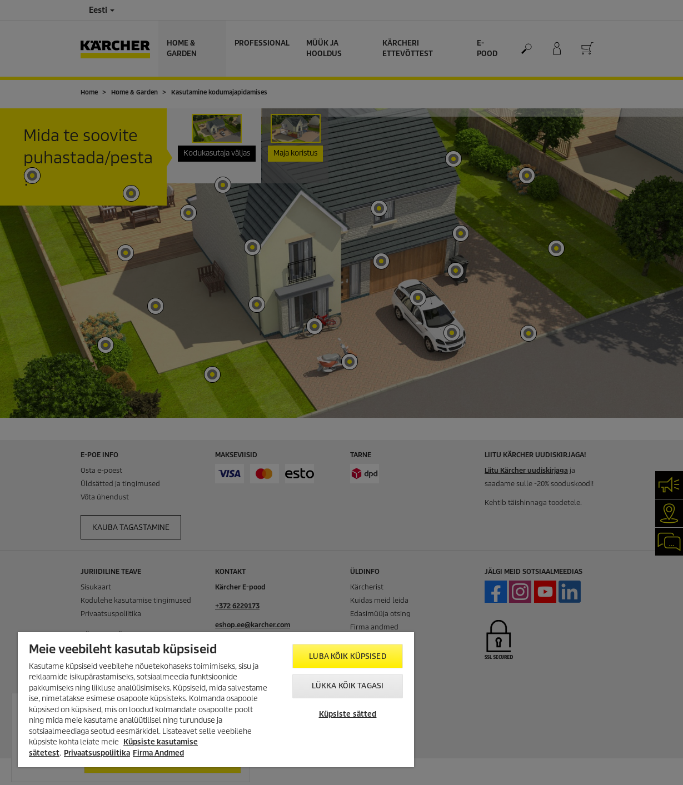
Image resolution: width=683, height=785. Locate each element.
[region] (216, 699)
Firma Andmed (158, 753)
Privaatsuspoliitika (97, 753)
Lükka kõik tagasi (347, 686)
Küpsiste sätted (348, 714)
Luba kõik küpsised (347, 656)
